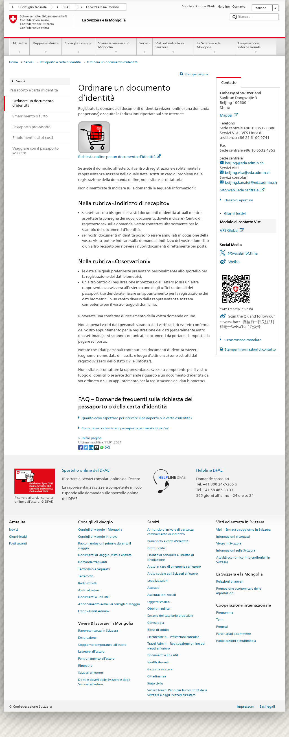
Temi (219, 620)
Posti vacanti (18, 544)
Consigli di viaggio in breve (97, 537)
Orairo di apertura (238, 200)
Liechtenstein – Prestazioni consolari (173, 637)
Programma (224, 613)
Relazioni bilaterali (229, 582)
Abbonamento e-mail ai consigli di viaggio (109, 604)
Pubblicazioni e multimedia (236, 641)
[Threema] (97, 447)
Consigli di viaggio (78, 47)
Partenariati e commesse (233, 634)
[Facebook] (81, 447)
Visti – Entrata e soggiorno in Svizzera (243, 530)
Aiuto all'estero (89, 590)
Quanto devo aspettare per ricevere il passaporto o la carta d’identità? (137, 418)
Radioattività (87, 583)
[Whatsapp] (102, 447)
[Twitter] (86, 447)
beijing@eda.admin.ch (244, 163)
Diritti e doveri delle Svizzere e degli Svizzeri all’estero (104, 682)
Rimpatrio (85, 666)
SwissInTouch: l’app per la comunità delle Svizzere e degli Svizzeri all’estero (177, 693)
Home (13, 62)
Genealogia (155, 623)
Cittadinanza (156, 676)
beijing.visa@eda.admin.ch (248, 172)
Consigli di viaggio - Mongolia (100, 530)
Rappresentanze (45, 47)
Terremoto (85, 576)
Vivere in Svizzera (228, 544)
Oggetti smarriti (158, 602)
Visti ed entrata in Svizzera (173, 47)
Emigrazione (87, 638)
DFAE (66, 7)
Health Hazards (158, 662)
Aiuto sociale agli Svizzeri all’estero (172, 574)
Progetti (222, 627)
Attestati (153, 588)
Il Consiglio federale (32, 7)
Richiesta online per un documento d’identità (119, 156)
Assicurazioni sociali (161, 595)
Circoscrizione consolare (242, 340)
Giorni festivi (235, 213)
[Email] (107, 447)
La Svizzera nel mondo (102, 7)
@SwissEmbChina (242, 253)
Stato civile (155, 683)
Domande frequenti (92, 562)
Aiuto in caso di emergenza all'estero (174, 567)
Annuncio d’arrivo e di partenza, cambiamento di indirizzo (170, 532)
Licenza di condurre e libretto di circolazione (170, 558)
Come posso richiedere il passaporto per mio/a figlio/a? (125, 428)
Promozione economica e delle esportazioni (238, 591)
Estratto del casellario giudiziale (170, 616)
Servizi (144, 47)
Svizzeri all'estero (90, 673)
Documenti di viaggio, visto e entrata (105, 555)
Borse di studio (158, 630)
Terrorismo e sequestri (94, 569)
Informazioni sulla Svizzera (235, 551)
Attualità (19, 47)
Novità (13, 530)
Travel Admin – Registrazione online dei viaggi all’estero (176, 646)
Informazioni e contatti (233, 537)
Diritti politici (156, 548)
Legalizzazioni (157, 581)
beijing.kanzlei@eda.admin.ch (251, 182)
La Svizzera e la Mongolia (214, 47)
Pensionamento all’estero (96, 659)
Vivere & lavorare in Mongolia (116, 47)
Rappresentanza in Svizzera (98, 631)
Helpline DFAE (209, 470)
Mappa (229, 115)
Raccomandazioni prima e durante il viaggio (104, 546)
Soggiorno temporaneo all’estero (102, 645)
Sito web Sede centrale (242, 190)
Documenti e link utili (94, 597)
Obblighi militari (159, 609)
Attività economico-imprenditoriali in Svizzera (243, 560)
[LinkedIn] (91, 447)
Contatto (226, 82)
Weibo (234, 261)
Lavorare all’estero (91, 652)
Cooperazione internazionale (255, 47)
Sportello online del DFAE (86, 470)
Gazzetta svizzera (159, 669)
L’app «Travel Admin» (94, 611)
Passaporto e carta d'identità (60, 62)
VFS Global (232, 230)
